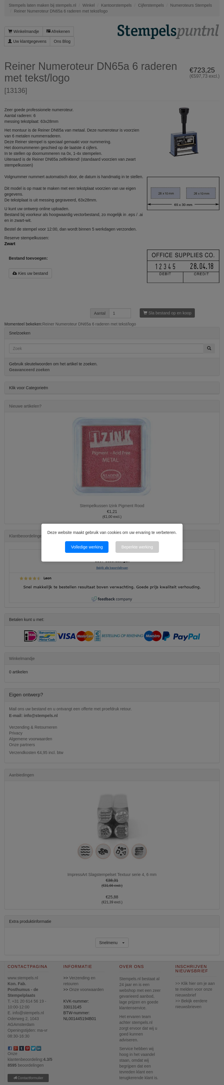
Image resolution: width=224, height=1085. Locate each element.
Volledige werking (87, 547)
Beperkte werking (137, 547)
